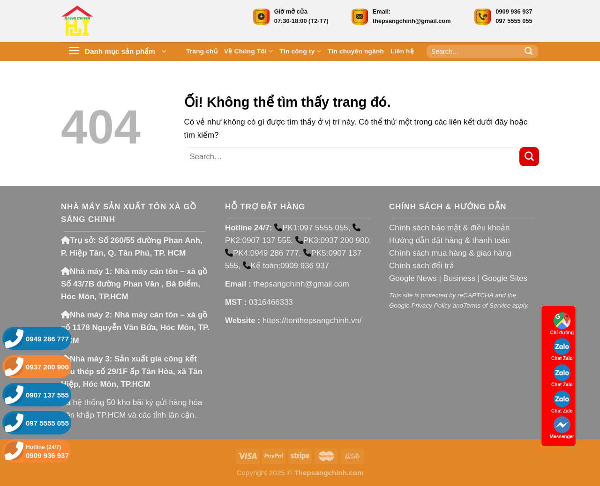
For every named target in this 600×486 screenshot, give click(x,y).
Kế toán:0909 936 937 (286, 265)
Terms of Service (486, 305)
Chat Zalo (562, 349)
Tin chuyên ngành (356, 51)
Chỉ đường (562, 323)
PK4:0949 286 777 (262, 253)
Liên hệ (402, 51)
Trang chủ (202, 51)
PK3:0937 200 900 (332, 240)
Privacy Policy (430, 305)
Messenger (562, 427)
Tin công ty (300, 51)
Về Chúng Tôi (248, 51)
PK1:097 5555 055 (311, 227)
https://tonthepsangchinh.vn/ (312, 320)
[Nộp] (528, 51)
